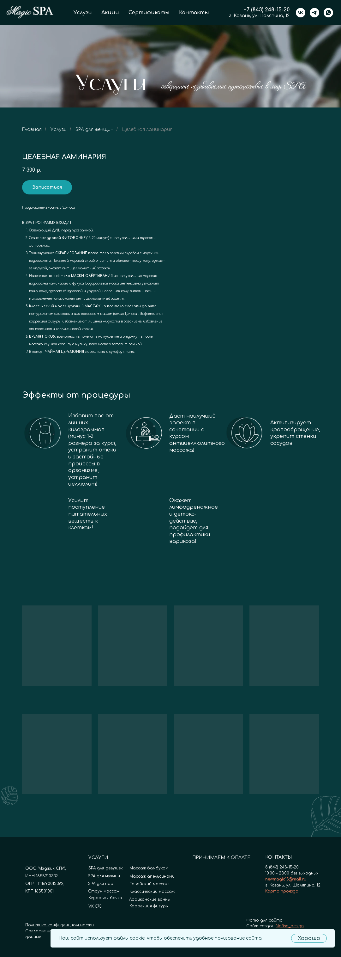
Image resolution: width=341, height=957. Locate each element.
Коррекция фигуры (149, 906)
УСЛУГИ (98, 857)
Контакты (194, 12)
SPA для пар (100, 883)
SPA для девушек (105, 868)
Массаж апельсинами (152, 876)
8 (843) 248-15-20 (282, 867)
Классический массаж (152, 891)
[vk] (300, 12)
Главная (32, 129)
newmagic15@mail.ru (285, 879)
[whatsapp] (328, 12)
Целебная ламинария (147, 129)
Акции (110, 12)
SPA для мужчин (104, 876)
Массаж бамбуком (148, 868)
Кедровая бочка (105, 898)
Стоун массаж (103, 891)
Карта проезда (281, 891)
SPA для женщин (94, 129)
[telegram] (314, 12)
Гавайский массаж (149, 884)
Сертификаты (149, 12)
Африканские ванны (149, 899)
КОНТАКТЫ (278, 857)
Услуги (83, 12)
